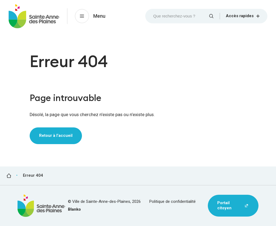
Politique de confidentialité (172, 201)
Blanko (74, 209)
